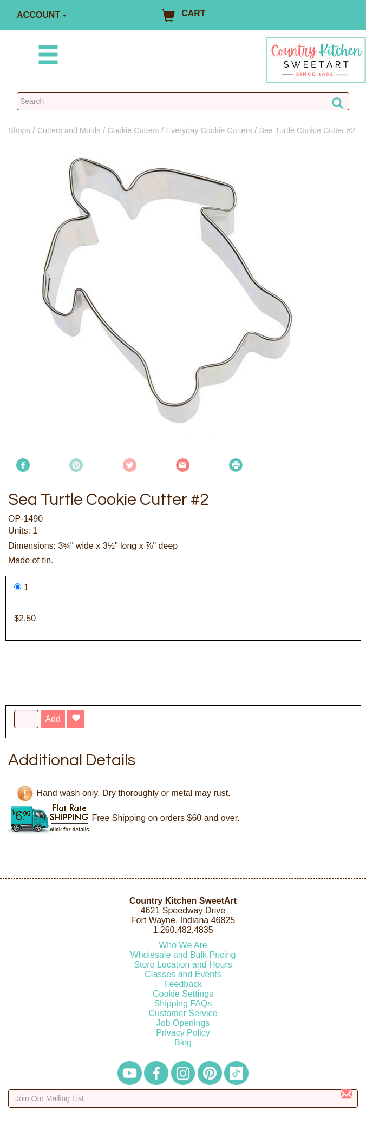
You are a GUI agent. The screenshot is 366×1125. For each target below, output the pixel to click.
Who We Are (183, 945)
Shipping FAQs (183, 1003)
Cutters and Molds (69, 130)
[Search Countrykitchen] (183, 101)
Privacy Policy (183, 1032)
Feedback (183, 984)
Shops (19, 130)
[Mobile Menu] (46, 56)
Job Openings (183, 1023)
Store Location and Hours (183, 964)
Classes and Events (183, 974)
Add (52, 718)
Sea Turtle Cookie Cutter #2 (307, 130)
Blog (183, 1042)
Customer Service (182, 1013)
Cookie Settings (183, 993)
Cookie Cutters (133, 130)
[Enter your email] (183, 1098)
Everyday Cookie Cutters (209, 130)
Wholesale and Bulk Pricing (183, 954)
